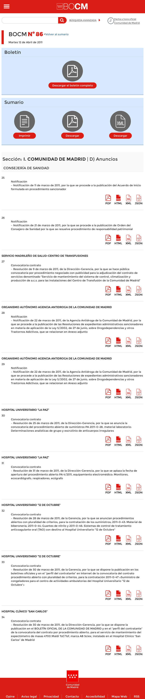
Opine (10, 696)
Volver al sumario (57, 34)
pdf (108, 203)
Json (139, 203)
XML (128, 203)
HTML (118, 203)
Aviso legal (29, 696)
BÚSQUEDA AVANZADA (82, 20)
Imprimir (24, 135)
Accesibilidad (95, 696)
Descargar (72, 135)
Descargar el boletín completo (72, 85)
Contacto (72, 696)
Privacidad (51, 696)
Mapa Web (119, 696)
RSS (136, 696)
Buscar (62, 22)
